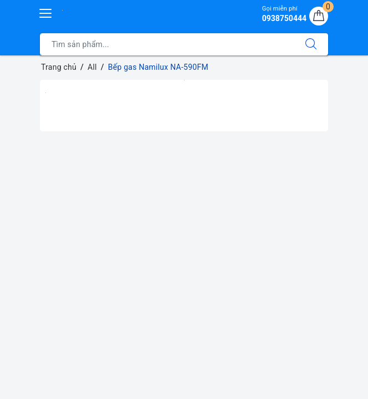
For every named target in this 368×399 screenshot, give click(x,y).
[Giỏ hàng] (318, 16)
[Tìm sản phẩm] (167, 44)
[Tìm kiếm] (311, 44)
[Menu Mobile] (46, 12)
